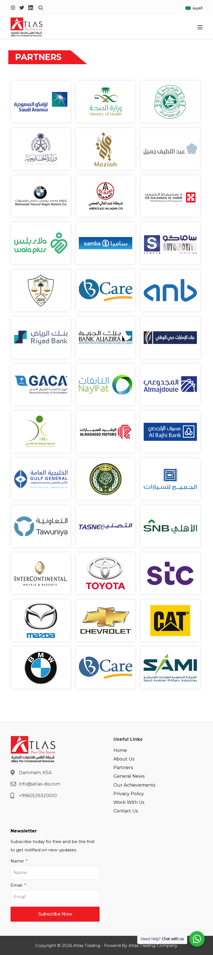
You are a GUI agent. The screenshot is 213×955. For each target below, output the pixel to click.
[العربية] (194, 8)
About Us (123, 759)
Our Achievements (134, 785)
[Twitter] (21, 7)
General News (128, 776)
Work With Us (128, 802)
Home (120, 750)
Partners (123, 767)
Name (18, 861)
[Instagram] (13, 7)
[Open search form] (41, 8)
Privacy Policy (128, 793)
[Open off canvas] (199, 27)
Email (17, 885)
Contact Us (125, 811)
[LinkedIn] (30, 7)
